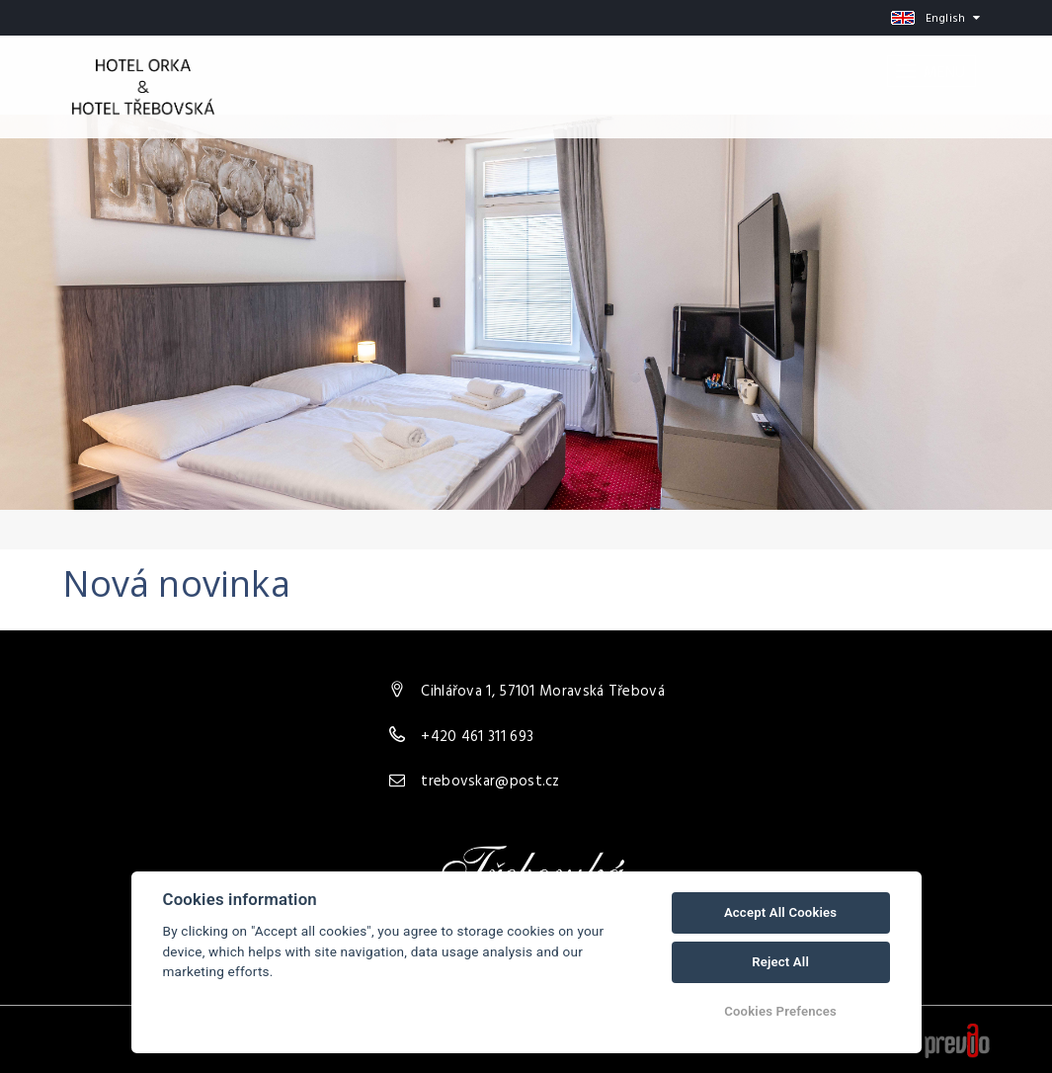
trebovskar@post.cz (490, 781)
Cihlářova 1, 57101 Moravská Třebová (543, 691)
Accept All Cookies (780, 912)
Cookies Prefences (780, 1011)
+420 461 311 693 (477, 737)
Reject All (780, 961)
